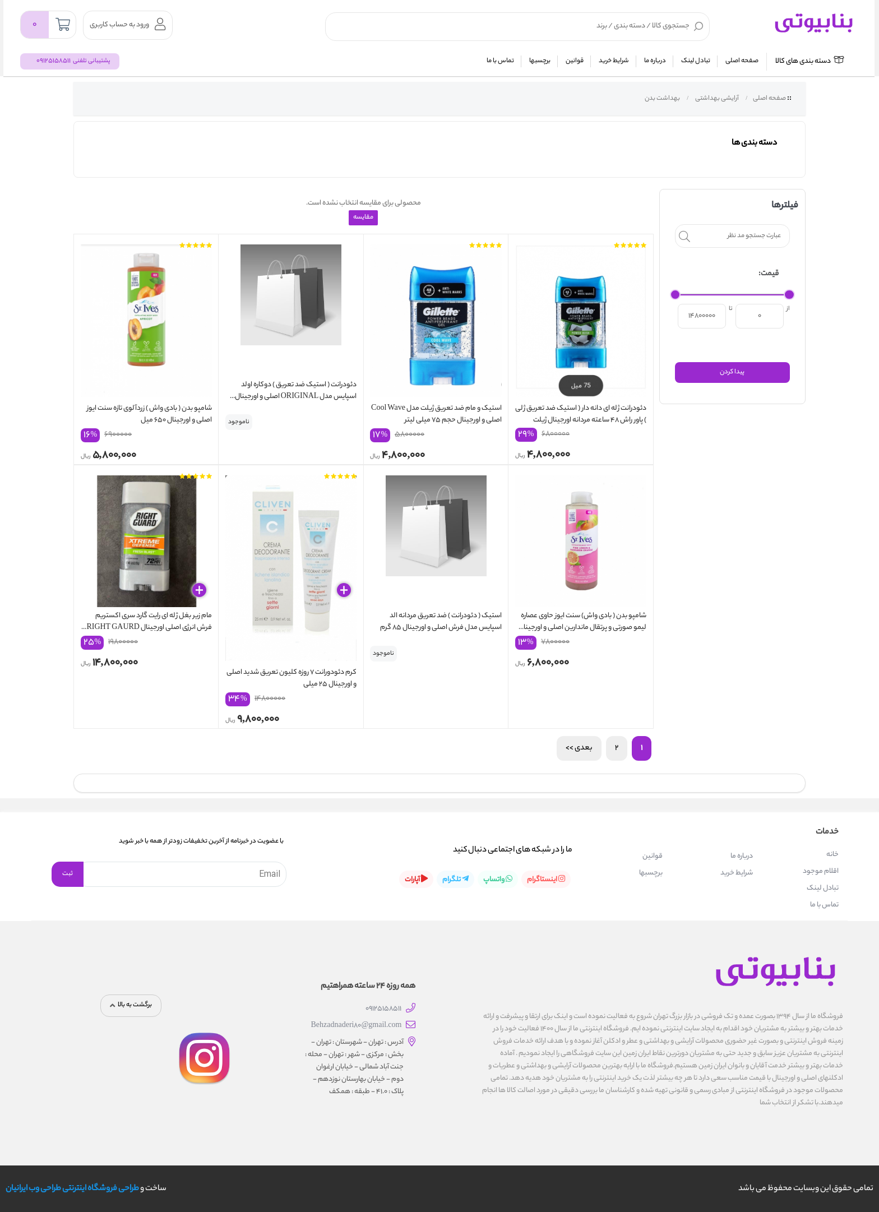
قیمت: (768, 273)
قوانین (575, 61)
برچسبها (539, 61)
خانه (832, 853)
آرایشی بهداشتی (716, 98)
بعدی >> (579, 747)
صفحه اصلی (741, 61)
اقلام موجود (821, 870)
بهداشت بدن (662, 98)
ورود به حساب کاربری (127, 24)
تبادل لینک (695, 61)
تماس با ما (500, 61)
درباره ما (655, 61)
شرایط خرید (614, 61)
